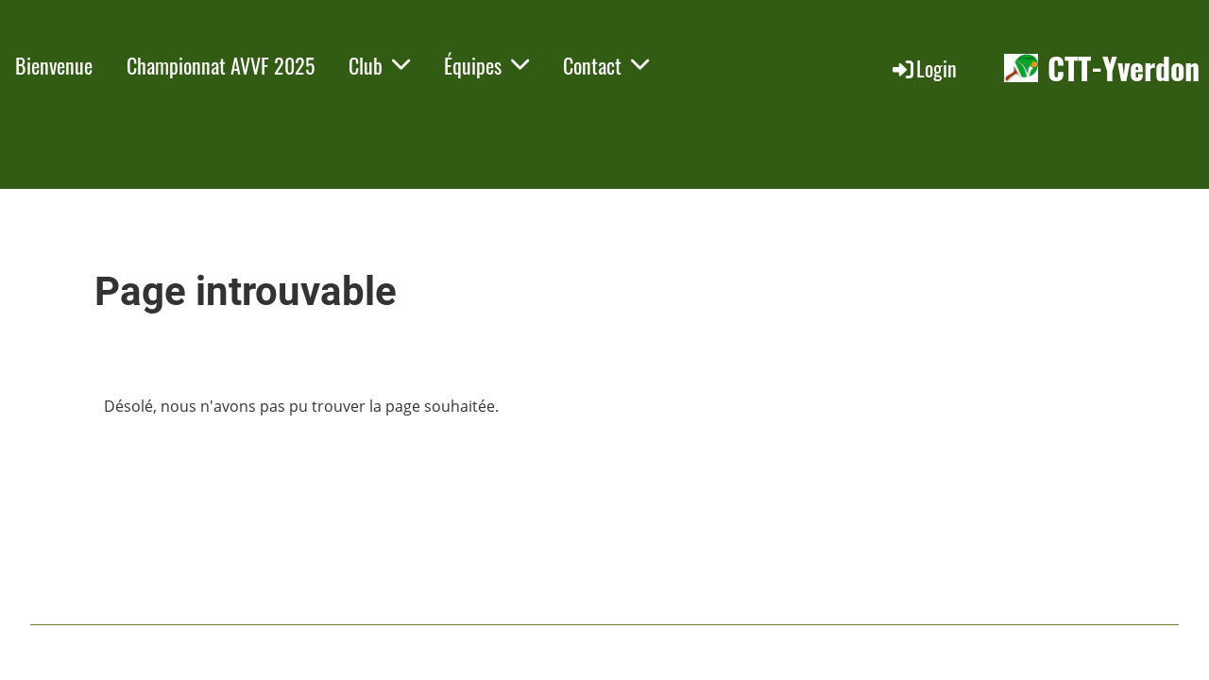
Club (379, 65)
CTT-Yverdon (1123, 68)
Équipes (486, 65)
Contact (606, 65)
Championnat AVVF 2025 (221, 65)
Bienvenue (54, 65)
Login (923, 68)
